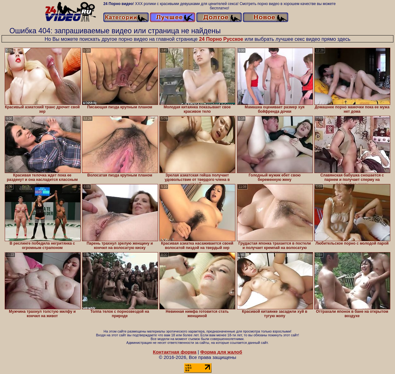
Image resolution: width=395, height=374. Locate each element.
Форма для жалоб (221, 352)
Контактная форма (174, 352)
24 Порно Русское (221, 39)
